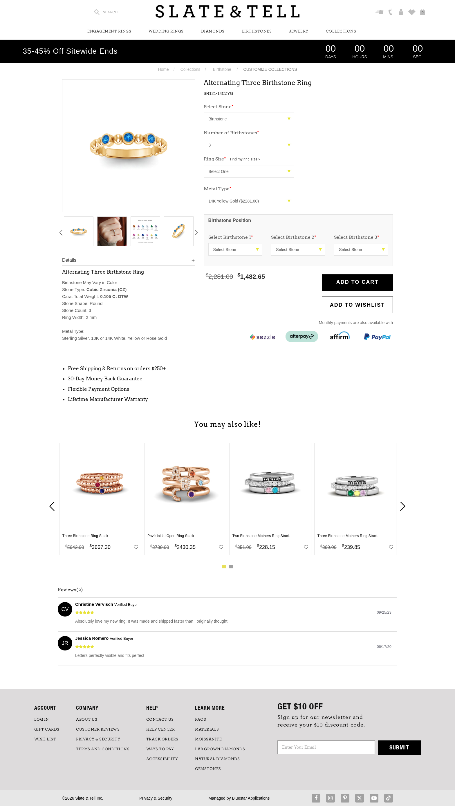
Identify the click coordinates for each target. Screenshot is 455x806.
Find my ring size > (245, 159)
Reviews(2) (70, 589)
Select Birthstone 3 (356, 237)
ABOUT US (86, 720)
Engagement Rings (109, 31)
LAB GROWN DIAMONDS (220, 749)
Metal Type (218, 188)
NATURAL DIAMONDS (217, 759)
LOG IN (41, 720)
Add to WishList (357, 305)
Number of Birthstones (231, 132)
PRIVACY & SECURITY (98, 739)
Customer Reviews (98, 729)
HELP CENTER (160, 729)
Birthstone (222, 69)
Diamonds (213, 31)
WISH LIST (45, 739)
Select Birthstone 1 (230, 237)
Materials (207, 729)
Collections (341, 31)
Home (163, 69)
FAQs (200, 720)
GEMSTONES (208, 769)
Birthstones (257, 31)
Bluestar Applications (251, 798)
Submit (399, 747)
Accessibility (162, 759)
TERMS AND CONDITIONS (102, 749)
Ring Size (232, 159)
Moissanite (208, 739)
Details (69, 260)
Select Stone (219, 106)
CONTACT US (160, 720)
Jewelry (298, 31)
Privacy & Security (155, 798)
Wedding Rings (166, 31)
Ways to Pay (160, 749)
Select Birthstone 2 (293, 237)
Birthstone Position (229, 220)
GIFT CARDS (46, 729)
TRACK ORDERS (162, 739)
